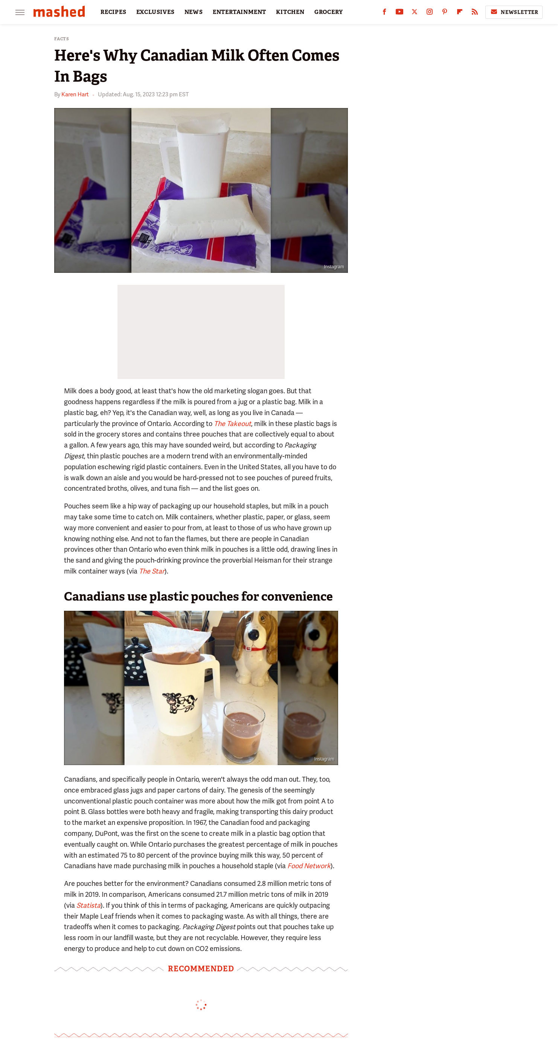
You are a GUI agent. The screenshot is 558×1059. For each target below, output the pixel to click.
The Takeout (232, 423)
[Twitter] (414, 13)
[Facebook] (384, 13)
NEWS (193, 12)
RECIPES (114, 12)
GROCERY (328, 12)
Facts (61, 39)
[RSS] (474, 13)
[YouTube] (399, 13)
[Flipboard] (459, 13)
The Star (152, 571)
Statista (88, 905)
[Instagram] (429, 13)
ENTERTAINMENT (239, 12)
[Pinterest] (444, 13)
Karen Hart (75, 94)
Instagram (334, 267)
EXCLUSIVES (155, 12)
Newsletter (513, 12)
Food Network (309, 865)
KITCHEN (290, 12)
